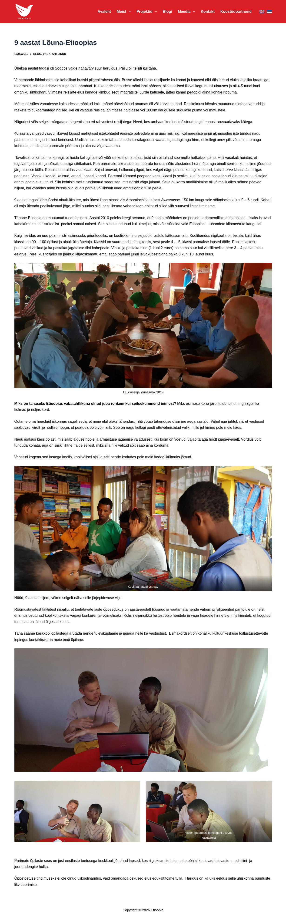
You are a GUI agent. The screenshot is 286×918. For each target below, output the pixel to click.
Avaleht (104, 11)
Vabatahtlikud (54, 54)
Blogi (167, 11)
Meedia (187, 11)
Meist (125, 11)
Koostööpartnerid (236, 11)
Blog (37, 54)
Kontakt (208, 11)
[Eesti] (269, 11)
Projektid (147, 11)
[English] (261, 11)
